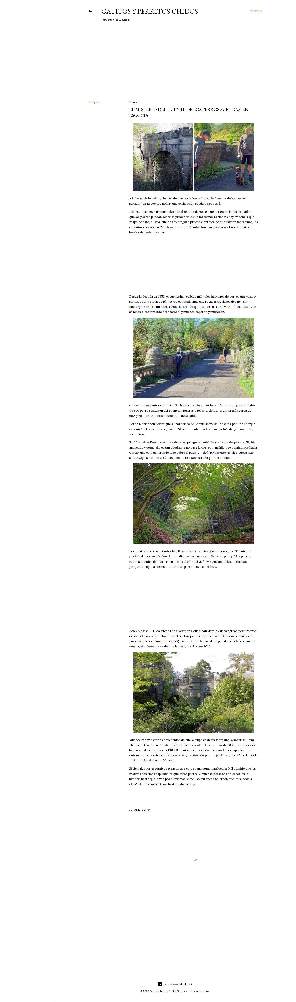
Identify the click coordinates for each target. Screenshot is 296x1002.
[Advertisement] (175, 64)
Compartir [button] (94, 102)
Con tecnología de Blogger (174, 984)
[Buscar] (256, 11)
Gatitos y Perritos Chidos (149, 11)
